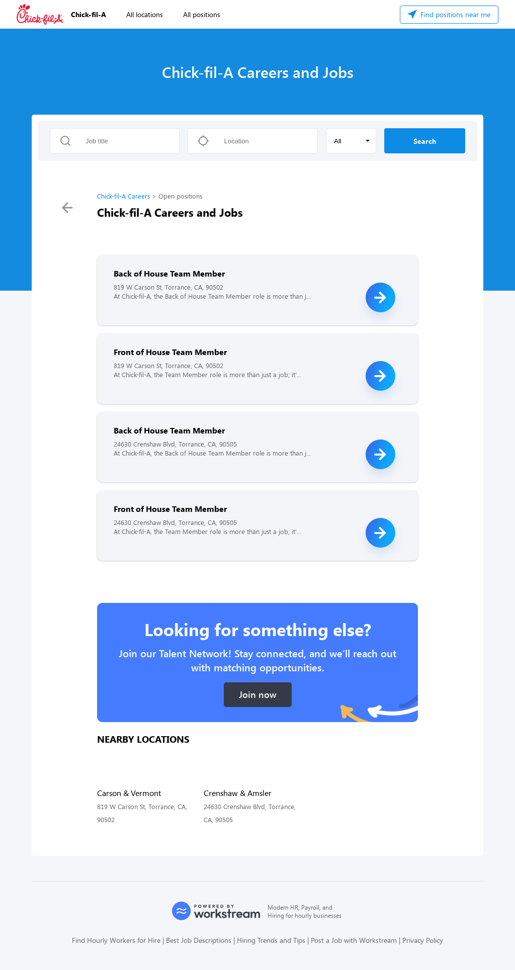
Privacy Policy (422, 940)
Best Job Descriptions (198, 940)
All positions (201, 14)
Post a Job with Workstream (354, 940)
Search (424, 141)
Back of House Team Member (169, 273)
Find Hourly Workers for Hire (116, 940)
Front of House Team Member (170, 351)
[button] (351, 140)
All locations (144, 14)
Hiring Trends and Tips (271, 940)
